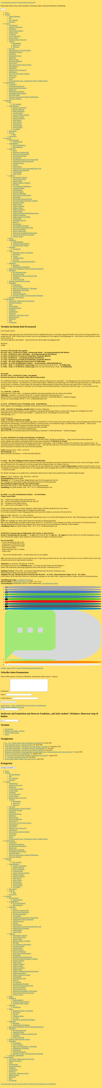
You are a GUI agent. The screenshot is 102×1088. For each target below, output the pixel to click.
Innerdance (12, 54)
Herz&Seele (17, 249)
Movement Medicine (15, 61)
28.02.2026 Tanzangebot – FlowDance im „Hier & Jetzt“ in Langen (26, 749)
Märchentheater (18, 147)
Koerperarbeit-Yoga (15, 56)
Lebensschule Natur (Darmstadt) (23, 161)
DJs (10, 102)
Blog (14, 134)
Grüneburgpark (17, 190)
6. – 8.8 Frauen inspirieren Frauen (15, 759)
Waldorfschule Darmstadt (21, 170)
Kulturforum (17, 292)
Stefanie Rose (17, 124)
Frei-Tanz (12, 48)
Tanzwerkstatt (17, 167)
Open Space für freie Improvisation (20, 65)
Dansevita (16, 47)
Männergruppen (14, 317)
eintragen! (12, 22)
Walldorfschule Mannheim (21, 267)
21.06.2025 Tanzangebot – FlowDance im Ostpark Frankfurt (24, 752)
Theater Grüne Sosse (19, 231)
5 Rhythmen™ (13, 25)
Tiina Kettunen (17, 125)
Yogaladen (16, 278)
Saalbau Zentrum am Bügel (21, 217)
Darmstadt (12, 149)
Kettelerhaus (17, 285)
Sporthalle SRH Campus (20, 245)
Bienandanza (17, 43)
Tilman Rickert (17, 127)
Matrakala (16, 265)
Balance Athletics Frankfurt (21, 183)
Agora (15, 150)
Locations (8, 138)
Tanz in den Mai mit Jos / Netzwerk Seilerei (19, 747)
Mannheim (12, 263)
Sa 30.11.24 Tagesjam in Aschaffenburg (17, 756)
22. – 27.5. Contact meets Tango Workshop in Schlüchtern (23, 745)
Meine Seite (12, 90)
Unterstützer (13, 136)
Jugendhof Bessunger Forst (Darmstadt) (25, 159)
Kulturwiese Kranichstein (21, 154)
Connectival (12, 84)
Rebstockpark (17, 204)
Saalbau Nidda (17, 211)
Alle (10, 18)
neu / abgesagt (13, 20)
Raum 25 (16, 222)
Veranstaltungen (10, 82)
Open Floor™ (13, 63)
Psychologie (13, 322)
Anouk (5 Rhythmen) (19, 108)
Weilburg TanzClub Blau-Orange (19, 281)
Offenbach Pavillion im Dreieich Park (25, 276)
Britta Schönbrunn (19, 111)
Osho (10, 320)
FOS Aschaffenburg (19, 145)
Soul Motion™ (13, 66)
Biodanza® (12, 29)
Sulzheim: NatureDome (16, 297)
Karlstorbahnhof (18, 242)
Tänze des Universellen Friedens (19, 74)
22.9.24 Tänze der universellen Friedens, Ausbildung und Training (26, 758)
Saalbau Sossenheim (19, 215)
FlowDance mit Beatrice (16, 86)
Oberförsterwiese (18, 163)
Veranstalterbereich (15, 308)
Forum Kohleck (18, 286)
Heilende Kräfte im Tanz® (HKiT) (20, 50)
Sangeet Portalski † (19, 118)
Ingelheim (12, 247)
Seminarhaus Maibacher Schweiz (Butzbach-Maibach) (26, 269)
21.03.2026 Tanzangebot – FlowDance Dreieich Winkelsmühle (25, 751)
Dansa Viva (16, 45)
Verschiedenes (9, 299)
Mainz (11, 251)
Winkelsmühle (17, 172)
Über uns (12, 133)
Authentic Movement (15, 27)
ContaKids (12, 34)
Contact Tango (13, 32)
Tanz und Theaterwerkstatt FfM (23, 227)
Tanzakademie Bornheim (21, 226)
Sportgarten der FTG (19, 220)
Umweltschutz (13, 306)
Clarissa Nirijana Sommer (21, 115)
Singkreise (12, 313)
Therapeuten (13, 131)
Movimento (16, 254)
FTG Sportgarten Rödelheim (22, 186)
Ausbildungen (13, 312)
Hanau (11, 238)
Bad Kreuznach (14, 140)
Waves (11, 79)
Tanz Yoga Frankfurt (19, 229)
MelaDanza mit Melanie (16, 91)
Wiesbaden (12, 283)
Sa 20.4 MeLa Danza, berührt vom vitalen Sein (20, 761)
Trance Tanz (13, 75)
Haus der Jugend (18, 192)
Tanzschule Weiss (18, 274)
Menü (3, 9)
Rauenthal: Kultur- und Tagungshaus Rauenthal (28, 295)
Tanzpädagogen (14, 106)
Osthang (15, 165)
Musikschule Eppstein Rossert (22, 199)
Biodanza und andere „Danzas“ (15, 733)
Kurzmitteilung (29, 668)
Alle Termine (9, 731)
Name (3, 697)
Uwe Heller (16, 129)
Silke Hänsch (17, 120)
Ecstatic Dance (13, 38)
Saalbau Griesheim (19, 210)
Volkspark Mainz (18, 258)
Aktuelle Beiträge (14, 16)
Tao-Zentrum (17, 224)
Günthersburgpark (18, 188)
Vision (7, 13)
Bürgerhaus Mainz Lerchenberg (23, 252)
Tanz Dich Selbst (14, 95)
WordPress (12, 310)
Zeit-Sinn (16, 260)
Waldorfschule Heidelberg (21, 244)
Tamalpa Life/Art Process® (17, 70)
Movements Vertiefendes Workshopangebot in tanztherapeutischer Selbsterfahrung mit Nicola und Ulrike (38, 754)
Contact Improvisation (16, 31)
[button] (6, 587)
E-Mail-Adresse (6, 700)
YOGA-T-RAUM (18, 279)
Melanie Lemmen (18, 116)
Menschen (8, 100)
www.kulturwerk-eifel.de (50, 583)
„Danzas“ (12, 41)
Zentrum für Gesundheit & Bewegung (25, 233)
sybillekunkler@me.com (20, 581)
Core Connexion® (14, 36)
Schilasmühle (17, 218)
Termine (7, 15)
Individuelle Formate (15, 52)
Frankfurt (12, 176)
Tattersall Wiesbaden (19, 294)
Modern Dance (13, 59)
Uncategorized (38, 668)
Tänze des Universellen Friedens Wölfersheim (23, 97)
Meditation (12, 57)
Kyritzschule (17, 158)
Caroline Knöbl (18, 113)
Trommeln (12, 77)
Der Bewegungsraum (19, 156)
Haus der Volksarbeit (19, 193)
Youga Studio (17, 174)
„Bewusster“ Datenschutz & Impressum (21, 301)
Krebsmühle (17, 197)
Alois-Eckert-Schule (19, 179)
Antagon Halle (17, 181)
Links (10, 304)
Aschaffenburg (13, 143)
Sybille (3, 668)
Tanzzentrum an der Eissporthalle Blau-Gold (27, 168)
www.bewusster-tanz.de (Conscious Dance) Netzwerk (18, 2)
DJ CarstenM (17, 104)
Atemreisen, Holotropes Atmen (19, 315)
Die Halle (16, 184)
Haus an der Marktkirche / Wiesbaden (25, 288)
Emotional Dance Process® (17, 40)
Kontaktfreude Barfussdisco (18, 88)
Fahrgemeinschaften (15, 303)
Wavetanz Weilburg (15, 99)
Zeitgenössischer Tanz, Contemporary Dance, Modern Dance (28, 81)
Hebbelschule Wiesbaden (21, 290)
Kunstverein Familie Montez (22, 195)
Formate (7, 23)
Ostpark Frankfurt (18, 202)
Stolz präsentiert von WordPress (46, 1086)
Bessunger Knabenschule (21, 152)
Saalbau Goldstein (18, 206)
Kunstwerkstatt (17, 142)
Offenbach (12, 270)
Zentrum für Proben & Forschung (23, 235)
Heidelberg (12, 240)
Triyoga (15, 256)
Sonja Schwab (17, 122)
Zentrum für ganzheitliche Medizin (24, 261)
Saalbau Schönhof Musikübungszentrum (26, 213)
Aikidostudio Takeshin (20, 177)
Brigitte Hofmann (18, 109)
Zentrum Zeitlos (18, 236)
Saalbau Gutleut (18, 208)
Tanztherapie (13, 72)
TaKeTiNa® (13, 68)
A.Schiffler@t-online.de (25, 580)
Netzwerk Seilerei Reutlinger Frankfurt (25, 201)
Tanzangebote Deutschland (17, 93)
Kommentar (5, 693)
